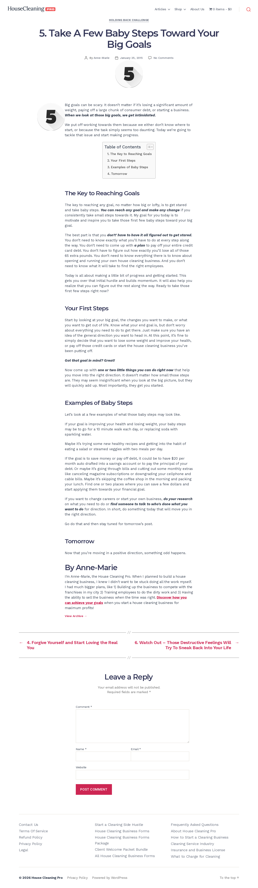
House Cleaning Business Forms (122, 831)
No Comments (163, 58)
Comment (84, 707)
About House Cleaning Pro (193, 831)
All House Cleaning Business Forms (125, 856)
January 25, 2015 (131, 58)
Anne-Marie (102, 58)
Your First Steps (123, 160)
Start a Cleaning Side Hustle (119, 824)
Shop (178, 9)
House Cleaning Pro (47, 878)
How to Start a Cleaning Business (199, 837)
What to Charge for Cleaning (195, 856)
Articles (160, 9)
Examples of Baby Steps (129, 167)
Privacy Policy (30, 843)
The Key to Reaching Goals (131, 154)
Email (136, 749)
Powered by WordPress (109, 878)
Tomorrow (119, 174)
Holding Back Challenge (129, 20)
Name (81, 749)
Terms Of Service (33, 831)
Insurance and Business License (198, 850)
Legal (23, 850)
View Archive (76, 616)
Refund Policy (30, 837)
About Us (197, 9)
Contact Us (28, 824)
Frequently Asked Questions (195, 824)
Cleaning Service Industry (192, 843)
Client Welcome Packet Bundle (121, 849)
